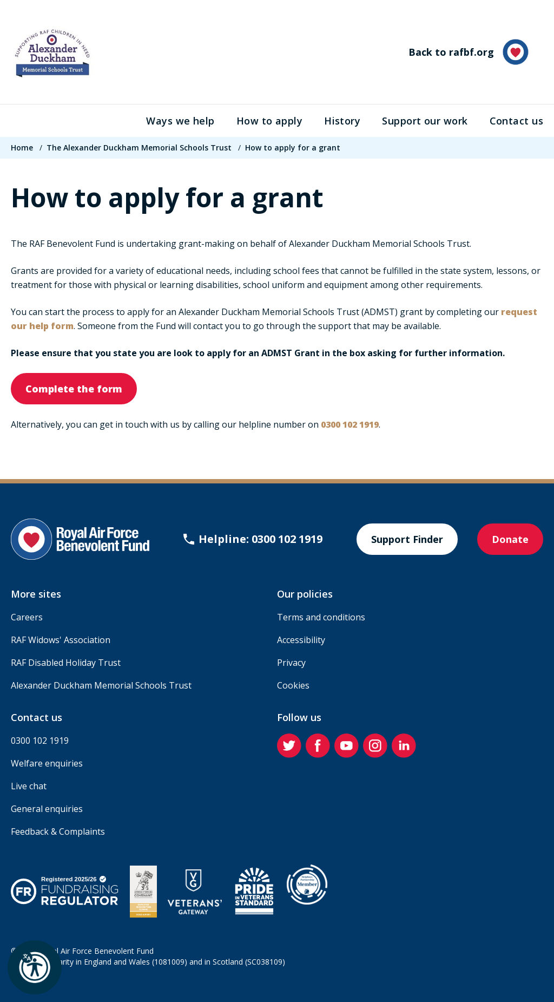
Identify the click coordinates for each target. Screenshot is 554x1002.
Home (22, 147)
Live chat (29, 786)
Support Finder (407, 539)
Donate (510, 539)
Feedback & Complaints (58, 831)
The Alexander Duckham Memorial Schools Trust (139, 147)
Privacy (291, 663)
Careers (27, 617)
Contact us (517, 120)
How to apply (269, 120)
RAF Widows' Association (60, 640)
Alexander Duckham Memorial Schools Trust (101, 685)
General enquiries (47, 809)
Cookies (293, 685)
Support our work (424, 120)
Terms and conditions (321, 617)
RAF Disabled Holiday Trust (66, 663)
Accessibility (301, 640)
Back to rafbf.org (468, 52)
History (342, 120)
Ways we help (180, 120)
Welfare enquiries (47, 763)
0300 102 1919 (40, 740)
